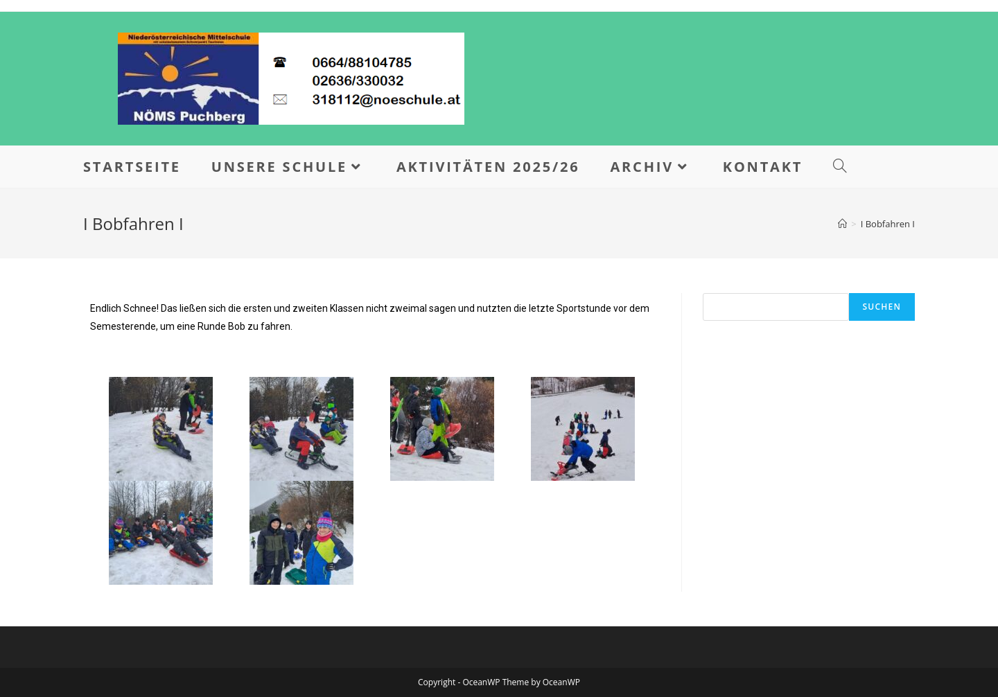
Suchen (882, 306)
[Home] (842, 224)
